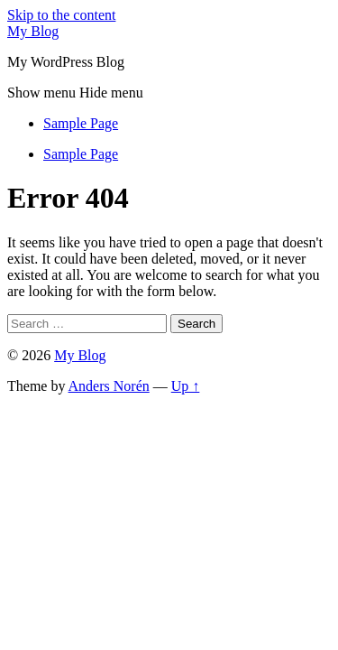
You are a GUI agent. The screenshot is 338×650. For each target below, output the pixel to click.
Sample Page (80, 123)
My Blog (33, 31)
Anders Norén (109, 386)
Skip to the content (61, 15)
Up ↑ (185, 386)
